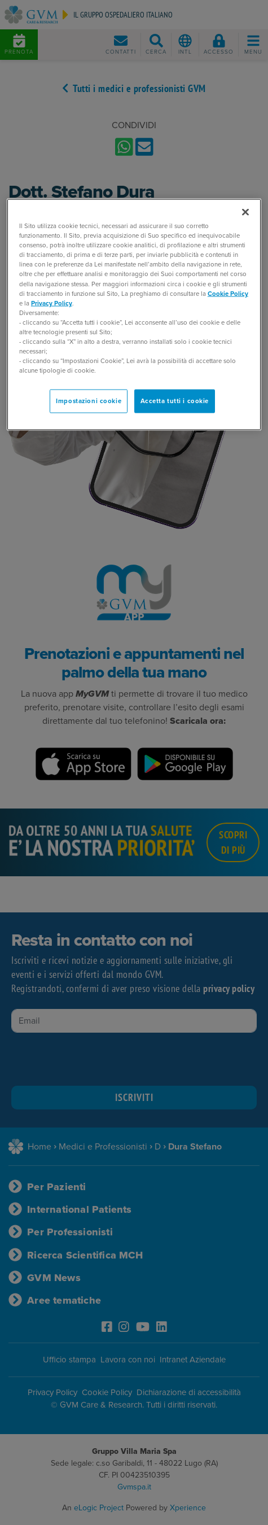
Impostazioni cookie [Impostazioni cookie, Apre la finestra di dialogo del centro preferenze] (88, 401)
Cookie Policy (228, 293)
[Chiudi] (245, 212)
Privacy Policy (51, 303)
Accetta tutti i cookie (174, 401)
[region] (134, 315)
